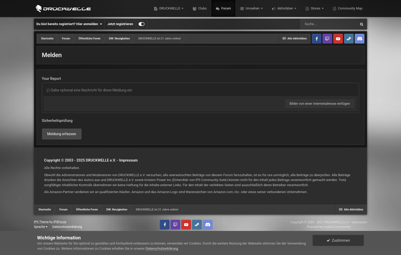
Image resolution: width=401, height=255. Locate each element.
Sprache (41, 227)
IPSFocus (59, 222)
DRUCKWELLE (170, 8)
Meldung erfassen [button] (61, 134)
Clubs (202, 8)
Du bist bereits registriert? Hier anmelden (69, 24)
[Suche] (328, 24)
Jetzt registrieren (120, 24)
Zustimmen (338, 240)
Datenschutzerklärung (67, 227)
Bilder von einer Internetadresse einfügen (319, 103)
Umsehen (252, 8)
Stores (315, 8)
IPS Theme (41, 222)
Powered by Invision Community (329, 227)
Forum (225, 8)
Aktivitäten (285, 8)
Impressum (128, 160)
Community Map (350, 8)
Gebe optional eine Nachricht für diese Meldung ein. (90, 90)
